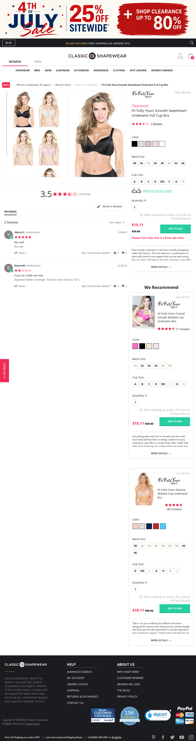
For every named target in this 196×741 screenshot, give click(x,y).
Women (15, 62)
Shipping (73, 690)
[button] (21, 252)
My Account (76, 678)
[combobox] (117, 222)
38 (162, 163)
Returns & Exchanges (82, 696)
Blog (9, 42)
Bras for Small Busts (86, 84)
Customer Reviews (130, 678)
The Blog (123, 690)
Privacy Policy (127, 696)
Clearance (185, 70)
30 (134, 163)
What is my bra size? (157, 191)
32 (141, 163)
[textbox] (126, 224)
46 (135, 552)
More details (159, 267)
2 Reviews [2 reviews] (156, 123)
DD (162, 181)
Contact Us (75, 703)
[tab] (109, 206)
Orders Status (77, 684)
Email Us (116, 737)
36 (155, 163)
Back (6, 84)
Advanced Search (79, 672)
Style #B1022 (183, 297)
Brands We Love (128, 684)
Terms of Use (32, 723)
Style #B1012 (183, 473)
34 (149, 365)
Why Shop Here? (128, 672)
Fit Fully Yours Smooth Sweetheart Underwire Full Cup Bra (135, 84)
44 (182, 163)
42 (175, 163)
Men (37, 62)
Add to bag (175, 228)
